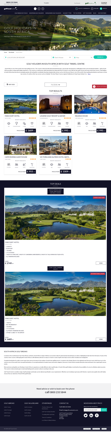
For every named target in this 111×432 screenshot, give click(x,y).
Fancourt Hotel (12, 117)
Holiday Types (65, 13)
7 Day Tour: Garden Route (55, 269)
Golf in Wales (27, 413)
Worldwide (11, 53)
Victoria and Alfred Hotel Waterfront (55, 158)
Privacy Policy (96, 429)
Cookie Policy (87, 429)
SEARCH (100, 58)
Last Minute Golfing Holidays (49, 421)
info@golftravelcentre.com (71, 411)
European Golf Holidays (33, 13)
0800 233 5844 (11, 2)
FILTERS (55, 85)
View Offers (98, 85)
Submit (103, 410)
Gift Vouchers (86, 13)
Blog (94, 13)
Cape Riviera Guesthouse (16, 158)
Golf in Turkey (7, 408)
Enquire (95, 8)
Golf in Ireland (28, 410)
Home (5, 53)
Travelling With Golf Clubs (48, 415)
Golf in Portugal (8, 410)
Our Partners (102, 13)
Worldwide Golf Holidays (50, 13)
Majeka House (81, 117)
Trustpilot (46, 3)
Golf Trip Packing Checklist (49, 412)
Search (104, 8)
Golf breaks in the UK (16, 13)
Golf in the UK (28, 416)
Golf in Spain (7, 416)
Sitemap (104, 429)
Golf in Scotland (28, 408)
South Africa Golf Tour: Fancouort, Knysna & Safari (55, 192)
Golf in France (7, 413)
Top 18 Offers (75, 13)
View (100, 264)
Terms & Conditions (47, 418)
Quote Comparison (81, 8)
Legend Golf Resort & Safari (52, 117)
